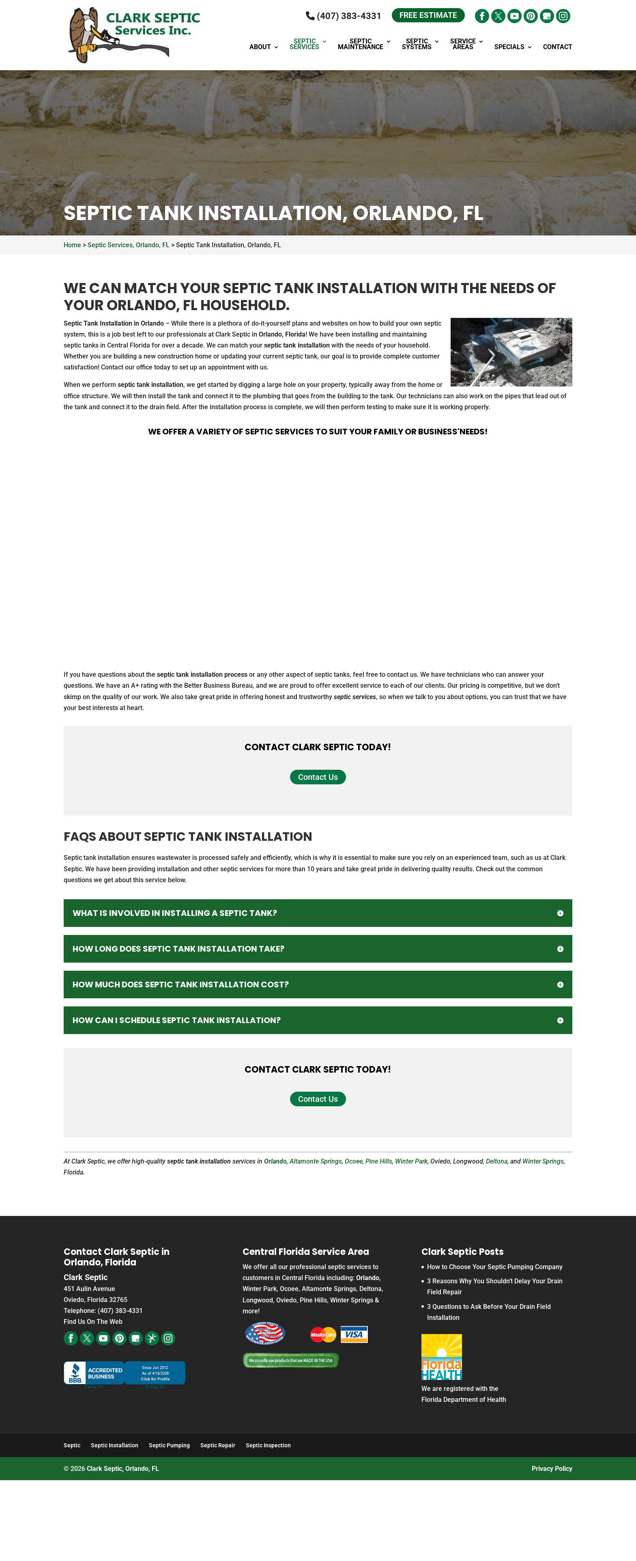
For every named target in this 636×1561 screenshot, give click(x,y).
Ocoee (354, 1161)
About (260, 47)
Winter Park (411, 1161)
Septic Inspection (268, 1445)
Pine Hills (378, 1161)
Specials (509, 47)
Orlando (275, 1161)
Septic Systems (417, 45)
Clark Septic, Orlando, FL (123, 1468)
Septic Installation (114, 1445)
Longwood (258, 1300)
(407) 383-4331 (342, 16)
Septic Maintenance (360, 45)
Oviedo (286, 1300)
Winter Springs (543, 1161)
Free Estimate (427, 16)
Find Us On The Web (93, 1322)
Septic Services (304, 45)
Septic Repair (217, 1445)
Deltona (496, 1161)
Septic (72, 1445)
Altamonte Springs (316, 1161)
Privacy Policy (552, 1468)
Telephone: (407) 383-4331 (103, 1311)
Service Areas (463, 45)
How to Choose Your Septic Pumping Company (495, 1267)
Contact (557, 47)
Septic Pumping (169, 1445)
